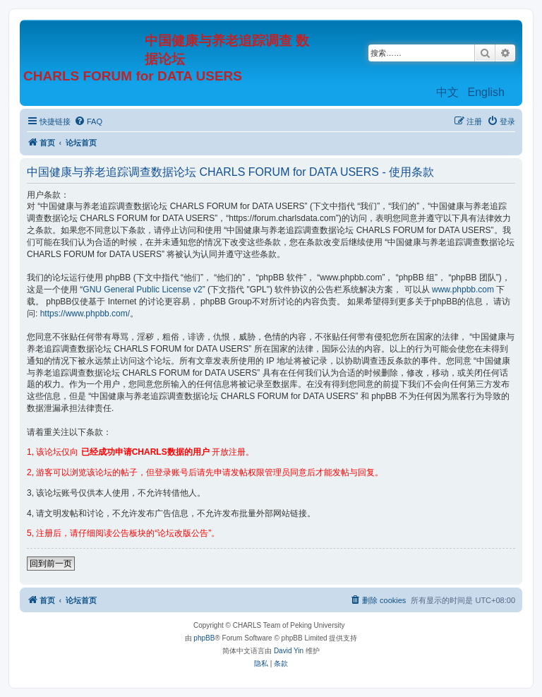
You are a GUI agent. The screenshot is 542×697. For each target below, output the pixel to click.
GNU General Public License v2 (142, 289)
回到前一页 (51, 563)
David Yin (288, 651)
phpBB (204, 638)
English (486, 92)
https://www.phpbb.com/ (85, 313)
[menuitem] (88, 121)
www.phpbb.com (463, 289)
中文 (447, 92)
